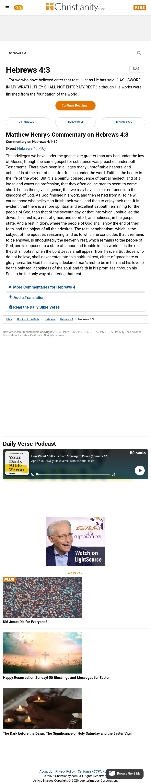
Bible (9, 319)
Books (28, 319)
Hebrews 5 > (123, 122)
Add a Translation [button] (27, 297)
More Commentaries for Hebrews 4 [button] (42, 287)
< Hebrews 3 (27, 122)
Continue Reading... (75, 105)
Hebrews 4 (75, 122)
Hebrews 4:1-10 (30, 148)
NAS (137, 69)
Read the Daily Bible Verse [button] (34, 307)
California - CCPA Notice (95, 771)
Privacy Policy (65, 771)
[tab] (75, 287)
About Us (45, 771)
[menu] (7, 8)
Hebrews (50, 319)
